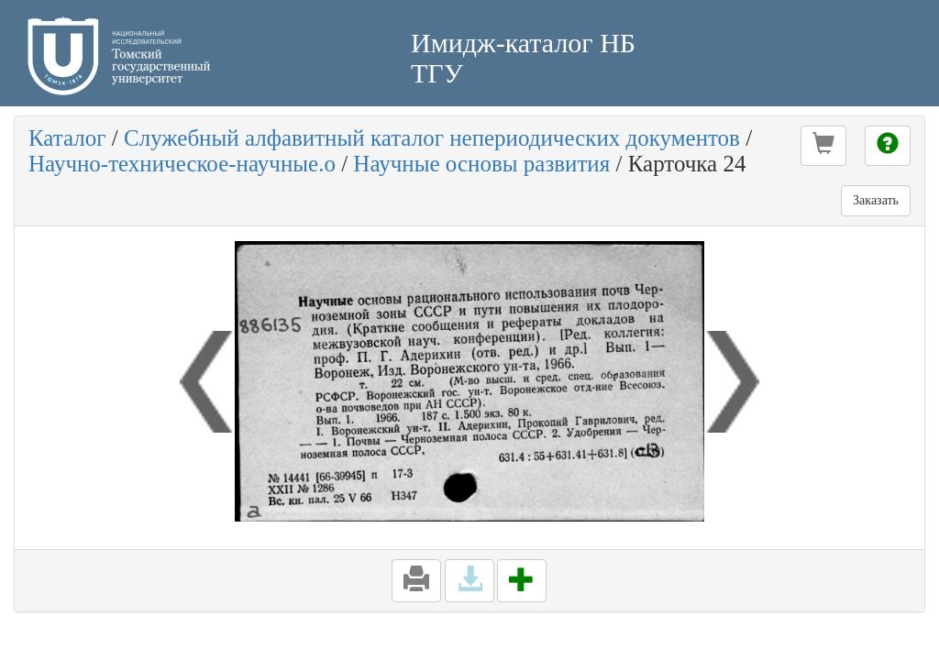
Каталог (67, 138)
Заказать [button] (876, 200)
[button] (823, 146)
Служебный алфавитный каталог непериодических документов (432, 138)
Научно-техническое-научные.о (182, 163)
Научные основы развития (481, 163)
